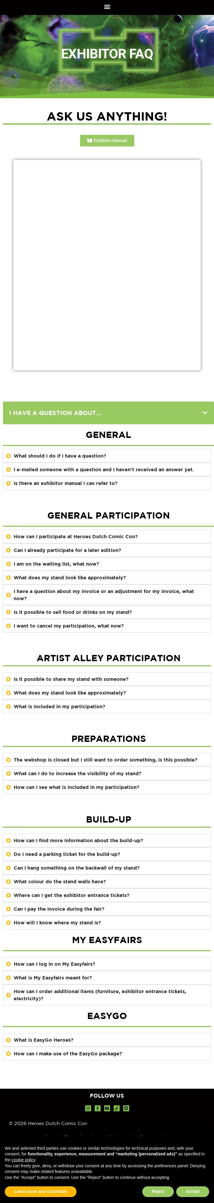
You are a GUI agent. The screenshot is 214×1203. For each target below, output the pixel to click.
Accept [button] (193, 1191)
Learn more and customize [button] (40, 1191)
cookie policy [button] (23, 1159)
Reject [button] (158, 1191)
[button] (107, 6)
